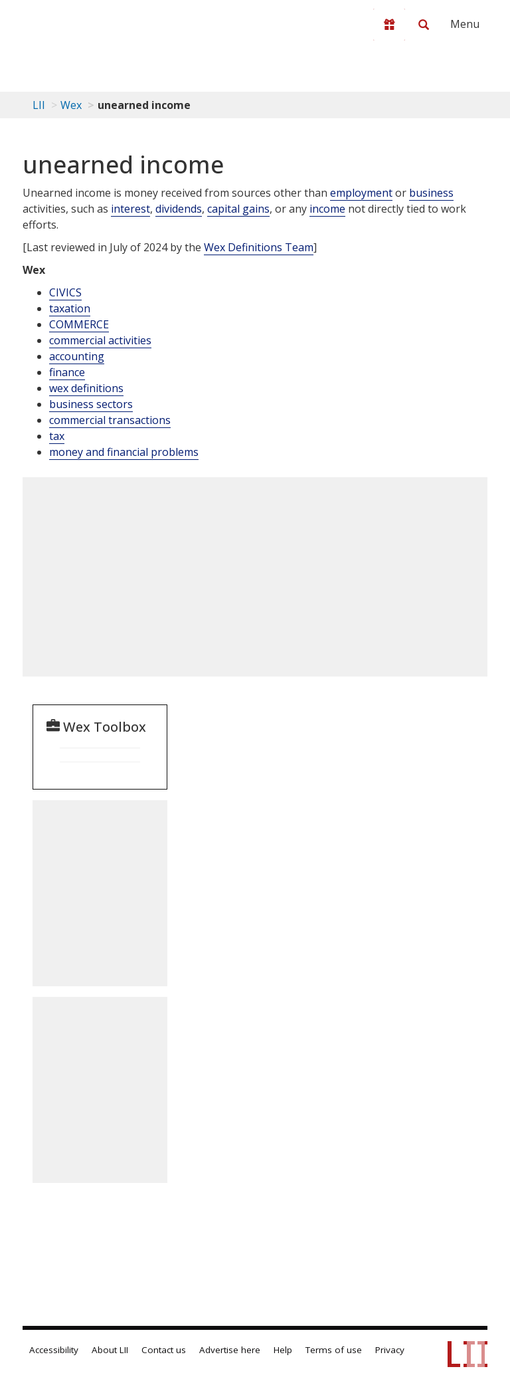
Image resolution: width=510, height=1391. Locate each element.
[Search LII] (424, 25)
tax (56, 436)
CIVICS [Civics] (65, 292)
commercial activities (100, 340)
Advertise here (229, 1350)
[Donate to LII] (389, 25)
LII (39, 105)
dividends (178, 208)
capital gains (238, 208)
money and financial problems (124, 452)
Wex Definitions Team (258, 247)
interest (130, 208)
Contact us (163, 1350)
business (431, 192)
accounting (76, 356)
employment (361, 192)
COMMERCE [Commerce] (79, 324)
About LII (110, 1350)
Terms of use (333, 1350)
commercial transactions (110, 420)
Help (283, 1350)
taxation (69, 308)
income (327, 208)
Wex (71, 105)
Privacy (389, 1350)
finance (67, 372)
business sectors (91, 404)
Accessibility (53, 1350)
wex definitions (86, 388)
